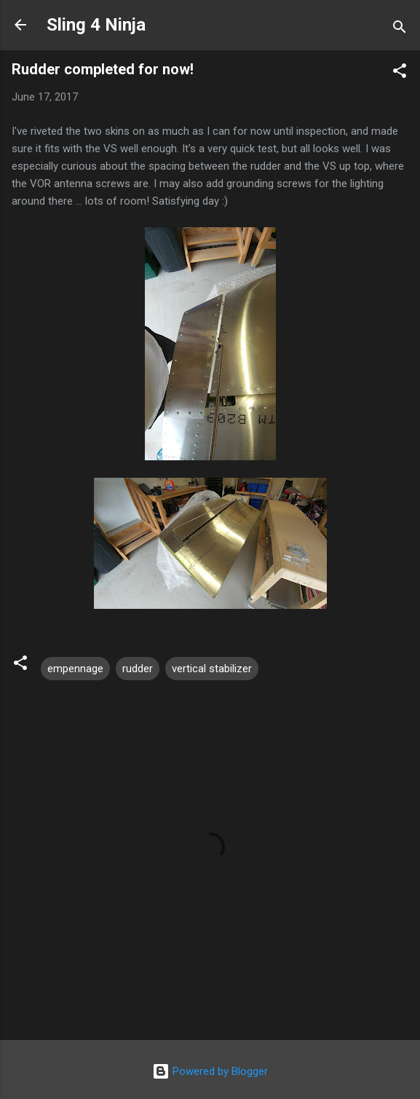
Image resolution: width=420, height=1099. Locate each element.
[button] (399, 73)
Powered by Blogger (210, 1071)
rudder (137, 668)
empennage (75, 668)
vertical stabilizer (212, 668)
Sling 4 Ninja (96, 25)
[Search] (399, 29)
